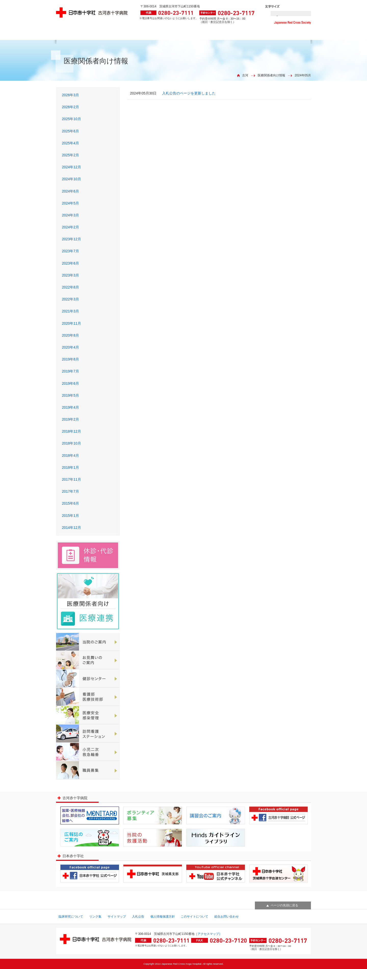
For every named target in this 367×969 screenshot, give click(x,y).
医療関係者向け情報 (271, 75)
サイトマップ (117, 916)
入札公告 (138, 916)
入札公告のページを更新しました (189, 93)
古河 (245, 75)
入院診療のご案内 (204, 35)
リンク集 (95, 916)
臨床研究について (71, 916)
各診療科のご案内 (161, 35)
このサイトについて (194, 916)
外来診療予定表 (119, 35)
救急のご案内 (248, 35)
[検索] (285, 13)
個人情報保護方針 (162, 916)
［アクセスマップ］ (208, 934)
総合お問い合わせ (226, 916)
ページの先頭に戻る (284, 905)
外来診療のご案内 (77, 35)
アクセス (290, 35)
